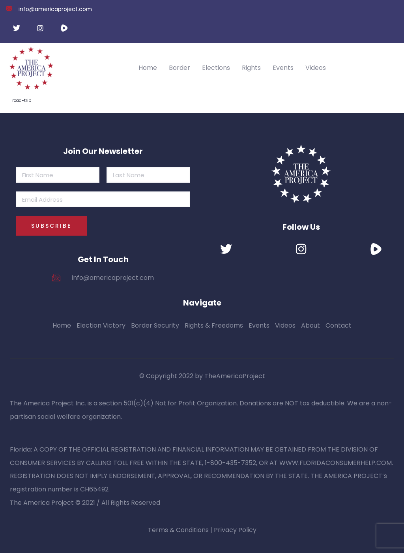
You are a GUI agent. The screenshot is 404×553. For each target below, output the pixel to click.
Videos (315, 67)
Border (179, 67)
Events (283, 67)
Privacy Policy (235, 529)
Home (147, 67)
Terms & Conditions (178, 529)
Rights (251, 67)
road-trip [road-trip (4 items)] (21, 100)
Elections (216, 67)
